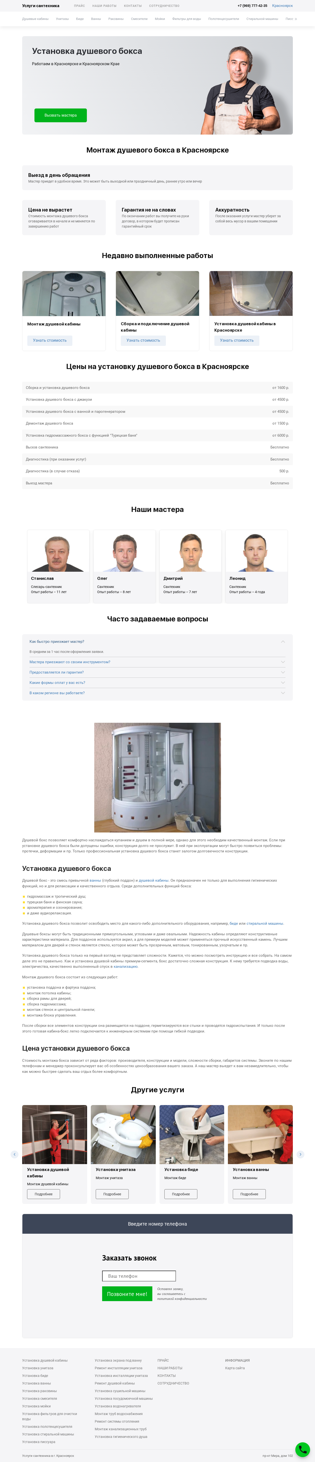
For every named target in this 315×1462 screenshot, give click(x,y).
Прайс (79, 6)
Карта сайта (235, 1368)
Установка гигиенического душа (121, 1437)
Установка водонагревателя (118, 1406)
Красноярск (282, 5)
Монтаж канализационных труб (121, 1429)
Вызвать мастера (61, 115)
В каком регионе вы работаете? (57, 693)
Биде (80, 19)
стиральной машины (265, 923)
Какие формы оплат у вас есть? (57, 682)
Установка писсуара (38, 1442)
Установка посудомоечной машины (124, 1398)
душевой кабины (154, 880)
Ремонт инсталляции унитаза (118, 1368)
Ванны (96, 19)
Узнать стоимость (50, 340)
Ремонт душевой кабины (115, 1383)
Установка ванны (36, 1383)
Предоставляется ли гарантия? (57, 672)
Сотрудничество (164, 6)
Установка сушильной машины (120, 1391)
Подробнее (43, 1194)
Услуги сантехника (40, 5)
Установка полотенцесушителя (47, 1427)
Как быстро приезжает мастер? (57, 641)
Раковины (116, 19)
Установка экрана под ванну (118, 1360)
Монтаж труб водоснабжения (119, 1414)
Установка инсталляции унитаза (121, 1376)
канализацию (126, 966)
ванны (95, 880)
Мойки (160, 19)
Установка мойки (36, 1406)
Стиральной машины (262, 19)
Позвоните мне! (127, 1293)
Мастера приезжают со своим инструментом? (70, 662)
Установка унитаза (37, 1368)
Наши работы (105, 6)
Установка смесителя (39, 1398)
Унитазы (62, 19)
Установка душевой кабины (45, 1360)
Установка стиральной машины (48, 1434)
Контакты (133, 6)
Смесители (139, 19)
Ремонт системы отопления (117, 1421)
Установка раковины (39, 1391)
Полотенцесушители (223, 19)
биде (234, 923)
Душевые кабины (35, 19)
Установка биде (35, 1376)
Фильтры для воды (186, 19)
